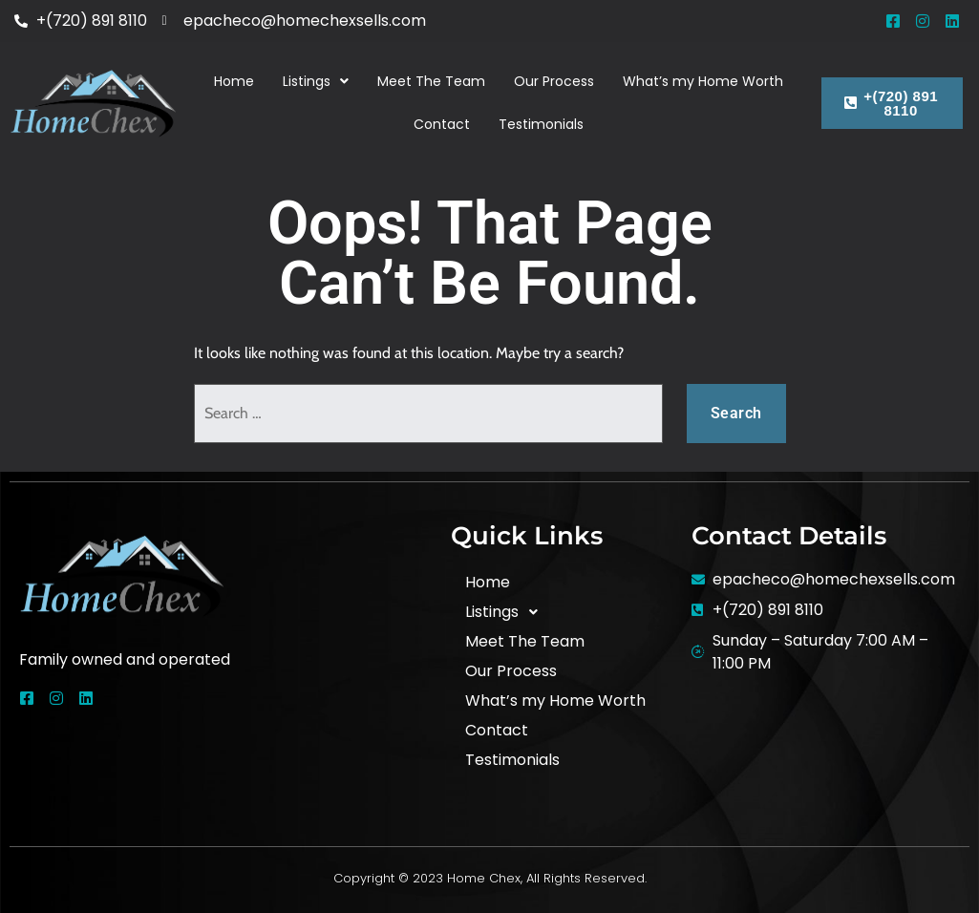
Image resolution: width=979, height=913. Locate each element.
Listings (316, 81)
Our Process (554, 81)
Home (234, 81)
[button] (315, 81)
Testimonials (541, 124)
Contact (442, 124)
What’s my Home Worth (703, 81)
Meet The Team (431, 81)
